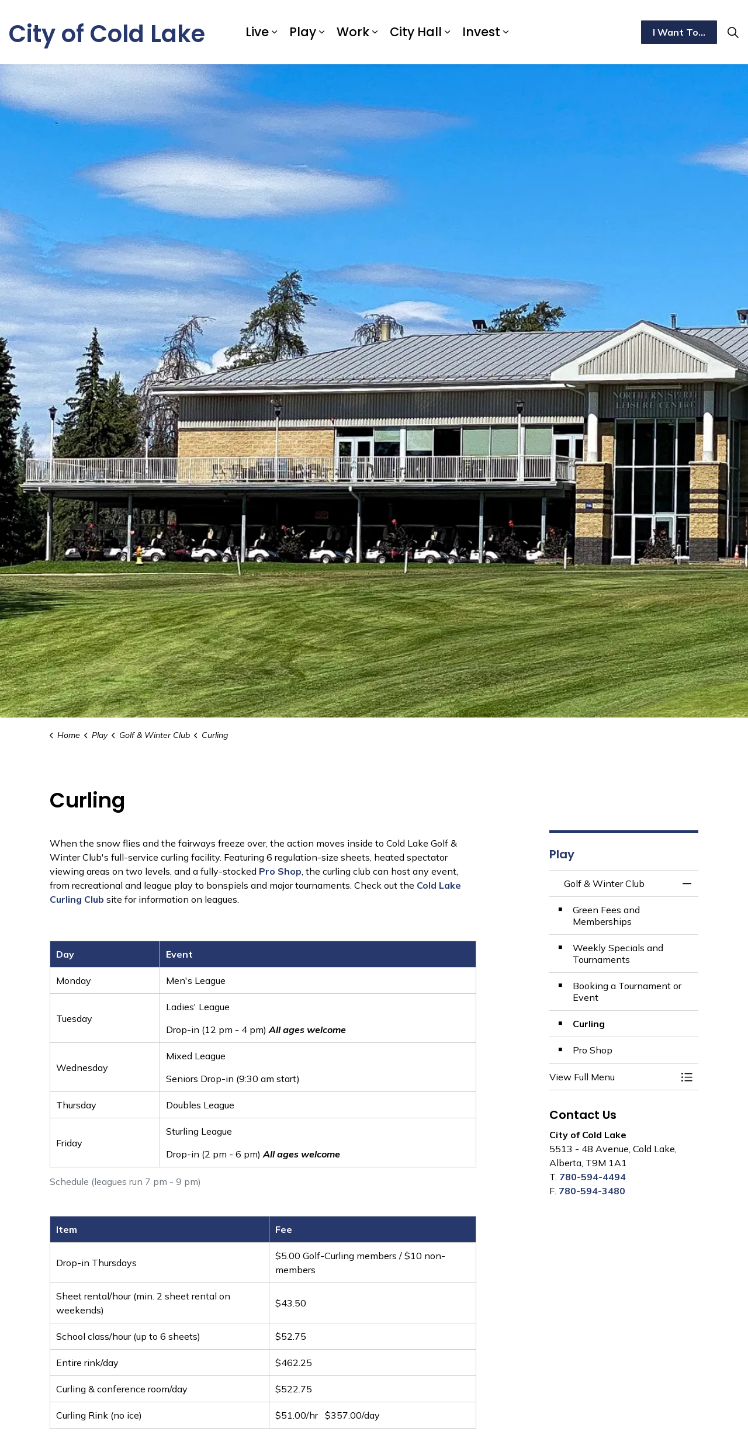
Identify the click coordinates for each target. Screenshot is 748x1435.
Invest (481, 31)
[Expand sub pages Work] (375, 32)
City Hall (416, 31)
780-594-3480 (592, 1191)
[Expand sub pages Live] (274, 32)
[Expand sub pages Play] (322, 32)
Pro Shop (280, 871)
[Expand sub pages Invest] (506, 32)
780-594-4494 (592, 1177)
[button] (612, 1077)
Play (302, 31)
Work (353, 31)
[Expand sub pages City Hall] (447, 32)
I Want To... (679, 32)
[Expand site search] (732, 32)
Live (257, 31)
